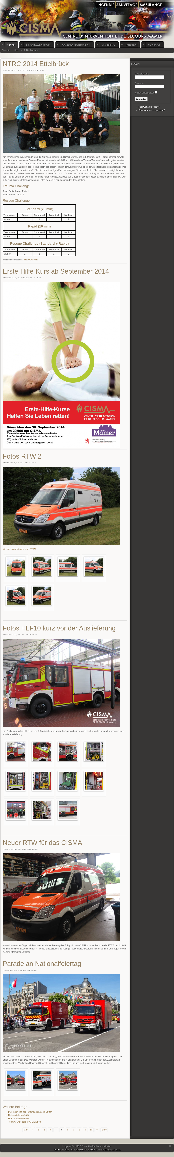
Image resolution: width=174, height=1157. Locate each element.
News (16, 50)
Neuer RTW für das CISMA (42, 842)
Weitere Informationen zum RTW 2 (19, 549)
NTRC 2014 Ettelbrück (36, 64)
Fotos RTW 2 (22, 456)
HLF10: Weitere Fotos (19, 1118)
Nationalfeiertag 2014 (18, 1115)
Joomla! (57, 1149)
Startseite (6, 50)
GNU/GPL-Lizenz (88, 1149)
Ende (104, 1129)
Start (25, 1129)
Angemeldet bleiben (144, 93)
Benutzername (142, 73)
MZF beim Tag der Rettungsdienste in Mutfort (30, 1112)
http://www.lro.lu (31, 260)
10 (91, 1129)
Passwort (139, 83)
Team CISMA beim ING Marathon (24, 1122)
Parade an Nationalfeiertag (42, 963)
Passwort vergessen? (149, 107)
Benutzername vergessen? (151, 110)
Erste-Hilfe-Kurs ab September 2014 (56, 271)
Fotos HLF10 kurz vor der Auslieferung (59, 628)
